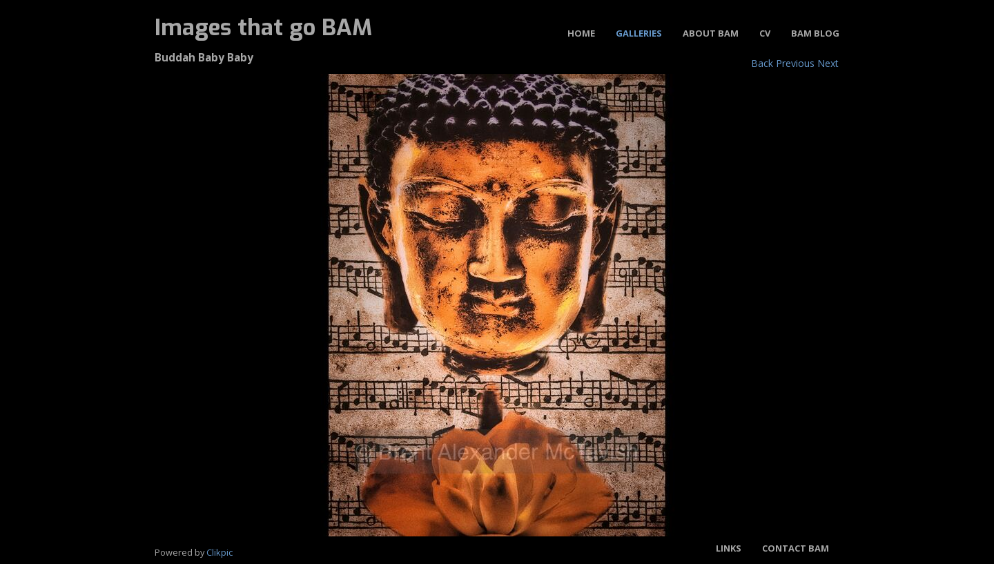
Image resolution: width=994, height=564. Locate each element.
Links (728, 548)
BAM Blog (815, 33)
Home (581, 33)
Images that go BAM (263, 27)
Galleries (639, 33)
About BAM (711, 33)
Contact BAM (795, 548)
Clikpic (219, 552)
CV (764, 33)
